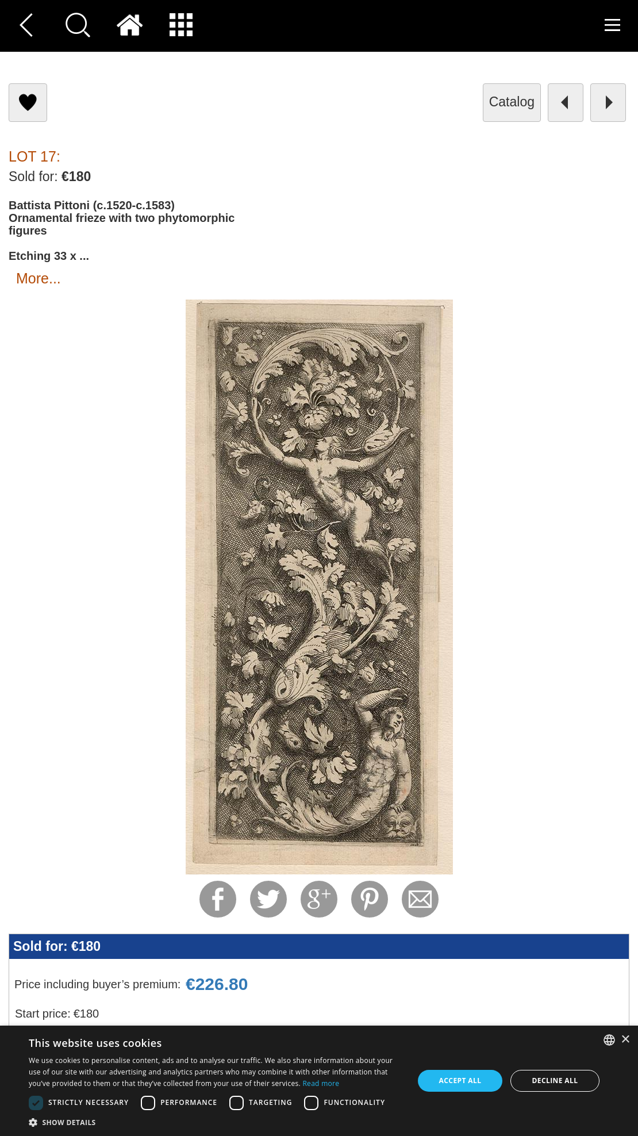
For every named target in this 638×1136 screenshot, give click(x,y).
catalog (512, 101)
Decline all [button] (555, 1080)
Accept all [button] (460, 1080)
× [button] (625, 1039)
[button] (215, 1121)
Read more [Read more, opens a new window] (320, 1083)
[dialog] (319, 1081)
